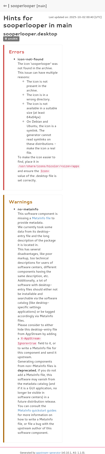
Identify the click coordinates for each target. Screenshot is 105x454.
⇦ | (6, 5)
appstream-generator (48, 452)
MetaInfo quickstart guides (37, 409)
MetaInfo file (41, 217)
